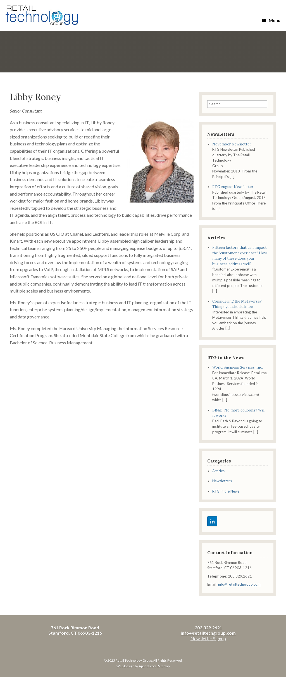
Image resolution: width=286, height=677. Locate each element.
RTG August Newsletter (232, 186)
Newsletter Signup (208, 638)
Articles (218, 471)
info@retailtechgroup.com (239, 584)
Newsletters (222, 481)
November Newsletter (231, 144)
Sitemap (164, 666)
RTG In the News (225, 491)
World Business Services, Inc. (237, 367)
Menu (271, 20)
